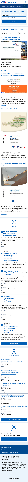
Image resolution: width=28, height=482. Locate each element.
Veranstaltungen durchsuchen (14, 419)
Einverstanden (14, 474)
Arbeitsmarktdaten (14, 449)
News (3, 6)
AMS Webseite (4, 449)
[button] (25, 6)
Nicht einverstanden (14, 478)
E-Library (19, 6)
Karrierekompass (14, 452)
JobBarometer (4, 452)
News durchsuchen (14, 343)
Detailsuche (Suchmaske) (14, 21)
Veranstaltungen (11, 6)
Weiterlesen (3, 70)
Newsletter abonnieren (14, 439)
